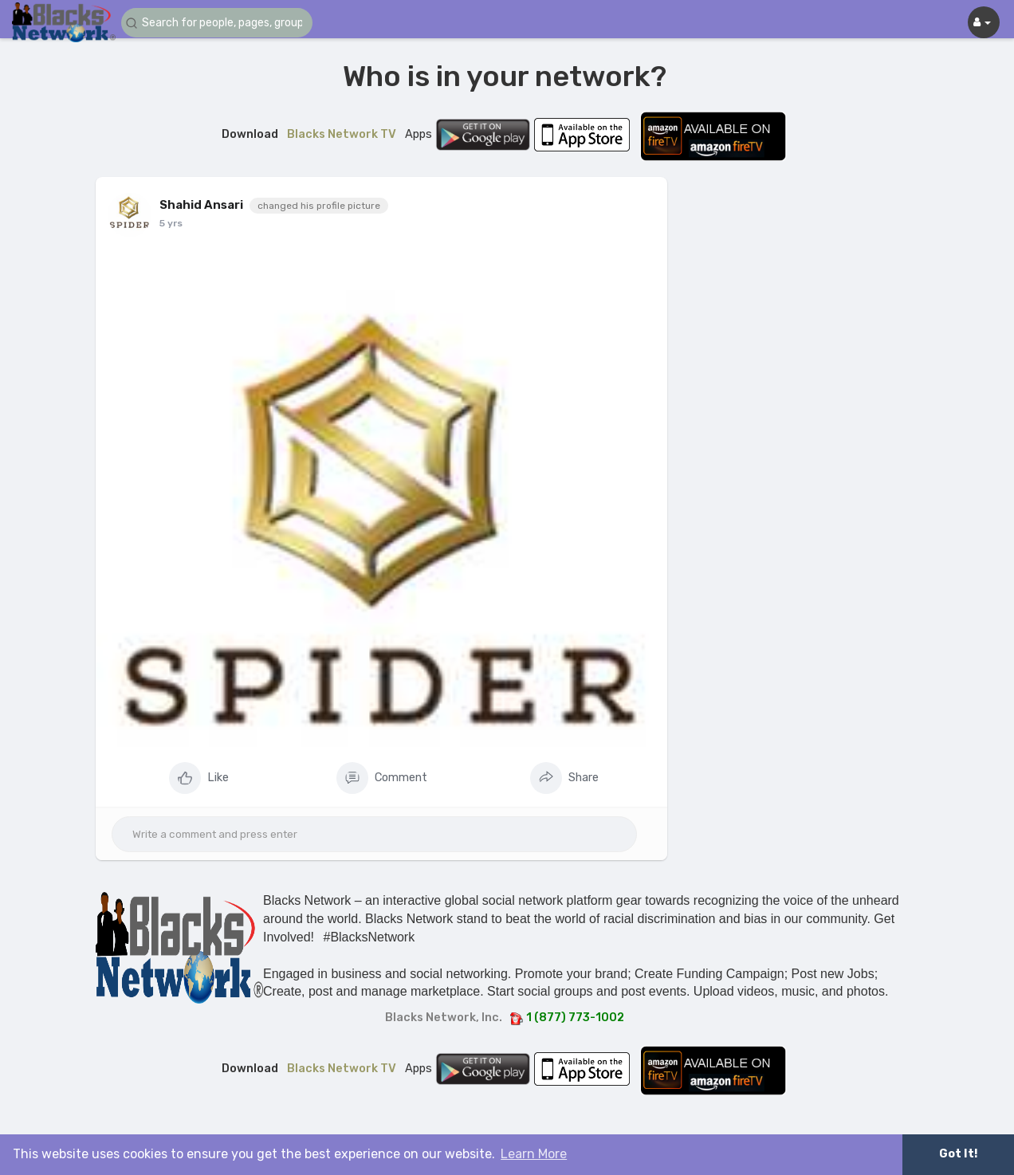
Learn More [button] (534, 1153)
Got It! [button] (958, 1154)
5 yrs (171, 223)
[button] (217, 22)
